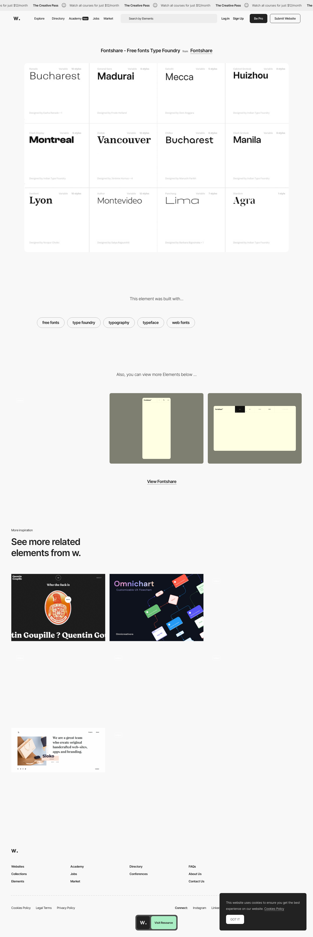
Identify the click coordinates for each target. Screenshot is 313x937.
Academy (78, 18)
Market (108, 18)
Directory (58, 18)
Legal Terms (44, 908)
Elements (17, 881)
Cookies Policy (21, 908)
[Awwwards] (16, 18)
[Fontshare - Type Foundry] (58, 426)
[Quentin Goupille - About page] (58, 607)
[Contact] (255, 686)
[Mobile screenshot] (156, 428)
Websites (17, 866)
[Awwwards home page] (143, 922)
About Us (195, 874)
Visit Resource (164, 922)
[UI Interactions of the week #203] (255, 609)
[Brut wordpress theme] (58, 750)
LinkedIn (217, 908)
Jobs (96, 18)
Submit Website (285, 18)
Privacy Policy (66, 908)
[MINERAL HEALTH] (156, 757)
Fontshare (201, 50)
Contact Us (196, 881)
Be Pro (258, 18)
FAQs (192, 866)
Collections (19, 874)
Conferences (139, 874)
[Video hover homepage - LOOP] (58, 684)
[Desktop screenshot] (255, 428)
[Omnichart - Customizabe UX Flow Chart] (156, 607)
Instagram (199, 908)
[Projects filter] (156, 686)
